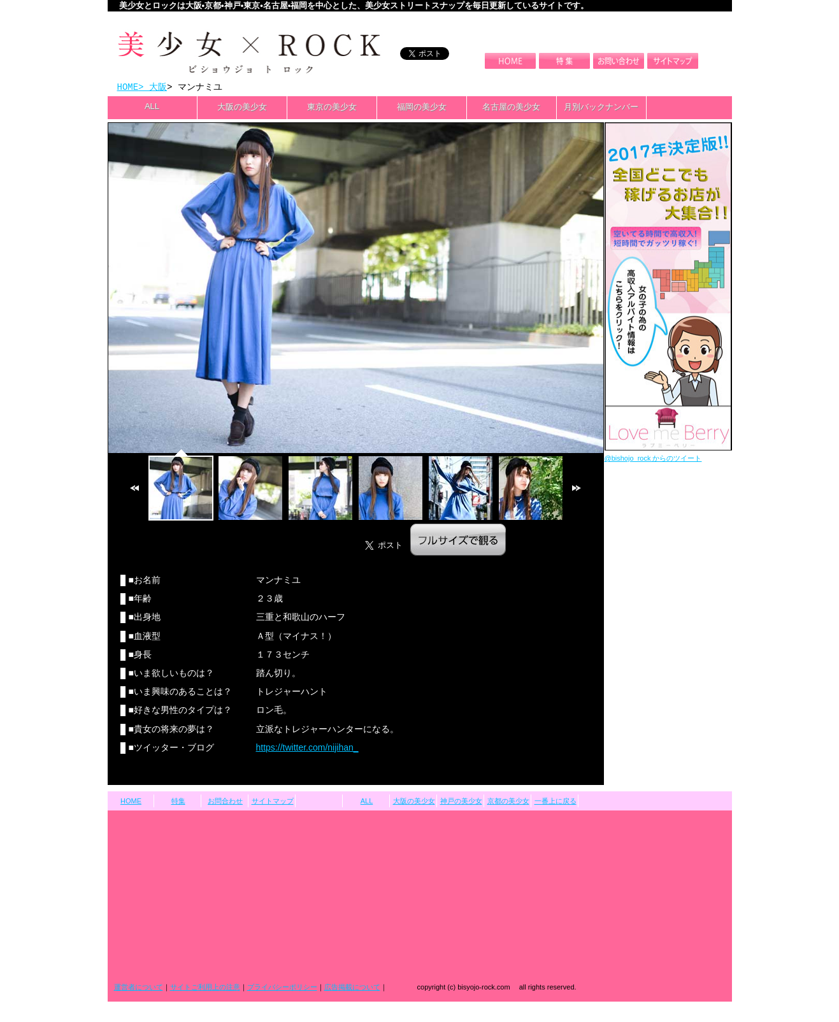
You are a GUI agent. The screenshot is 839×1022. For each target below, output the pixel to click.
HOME (128, 88)
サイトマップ (273, 802)
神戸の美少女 (461, 802)
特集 (178, 802)
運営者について (138, 988)
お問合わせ (225, 802)
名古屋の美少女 (511, 108)
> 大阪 (152, 88)
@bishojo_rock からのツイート (653, 459)
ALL (152, 107)
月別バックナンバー (601, 108)
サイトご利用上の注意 (205, 988)
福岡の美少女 (422, 108)
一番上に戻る (555, 802)
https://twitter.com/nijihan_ (307, 749)
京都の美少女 (508, 802)
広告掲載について (352, 988)
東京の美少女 (332, 108)
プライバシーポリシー (282, 988)
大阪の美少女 (242, 108)
